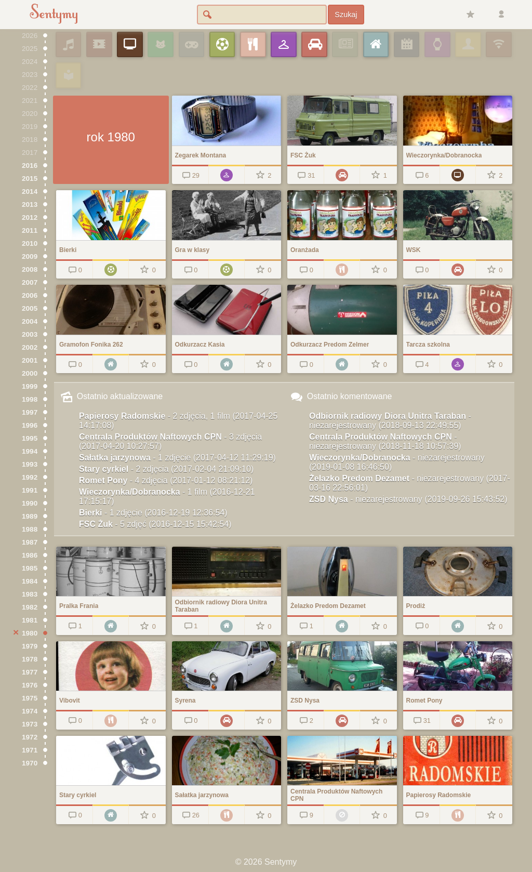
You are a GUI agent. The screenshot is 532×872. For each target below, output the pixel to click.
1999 (29, 386)
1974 (29, 711)
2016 (29, 165)
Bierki (153, 512)
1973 (29, 724)
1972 (29, 737)
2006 (29, 295)
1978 (29, 659)
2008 (29, 269)
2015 (29, 178)
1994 (29, 451)
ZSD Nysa (408, 499)
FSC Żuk (155, 524)
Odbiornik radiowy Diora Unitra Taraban (390, 421)
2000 (29, 373)
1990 (29, 503)
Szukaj (346, 14)
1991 (29, 490)
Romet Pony (165, 480)
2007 (29, 282)
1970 (29, 763)
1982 (29, 607)
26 (190, 815)
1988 (29, 529)
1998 (29, 399)
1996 (29, 425)
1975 (29, 698)
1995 (29, 438)
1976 (29, 685)
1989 (29, 516)
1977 (29, 672)
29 (190, 175)
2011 (29, 230)
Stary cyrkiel (166, 469)
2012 (29, 217)
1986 (29, 555)
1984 (29, 581)
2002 (29, 347)
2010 (29, 243)
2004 (29, 321)
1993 (29, 464)
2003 (29, 334)
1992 (29, 477)
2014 (29, 191)
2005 (29, 308)
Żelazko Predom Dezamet (409, 483)
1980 (29, 633)
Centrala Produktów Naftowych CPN (170, 441)
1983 (29, 594)
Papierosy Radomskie (178, 421)
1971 (29, 750)
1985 (29, 568)
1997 (29, 412)
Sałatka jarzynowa (177, 457)
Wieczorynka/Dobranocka (167, 496)
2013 (29, 204)
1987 (29, 542)
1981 (29, 620)
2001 (29, 360)
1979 (29, 646)
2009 (29, 256)
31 (305, 175)
